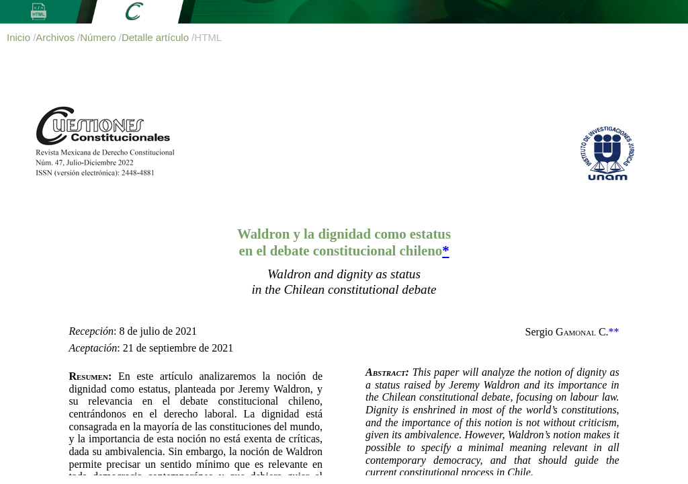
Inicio (20, 37)
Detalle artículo (156, 37)
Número (99, 37)
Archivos (56, 37)
